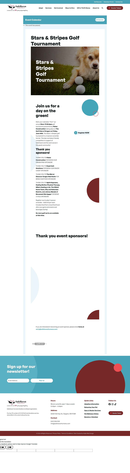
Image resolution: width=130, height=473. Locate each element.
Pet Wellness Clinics (91, 414)
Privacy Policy (56, 433)
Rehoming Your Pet (90, 407)
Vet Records (98, 2)
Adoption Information (91, 404)
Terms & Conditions (67, 433)
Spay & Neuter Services (92, 410)
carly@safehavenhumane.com (46, 329)
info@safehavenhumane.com (60, 423)
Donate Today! (115, 413)
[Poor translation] (9, 447)
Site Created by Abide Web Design (84, 433)
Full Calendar (100, 20)
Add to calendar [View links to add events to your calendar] (40, 344)
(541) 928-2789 (55, 421)
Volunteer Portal (109, 2)
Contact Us (119, 2)
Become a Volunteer (91, 417)
